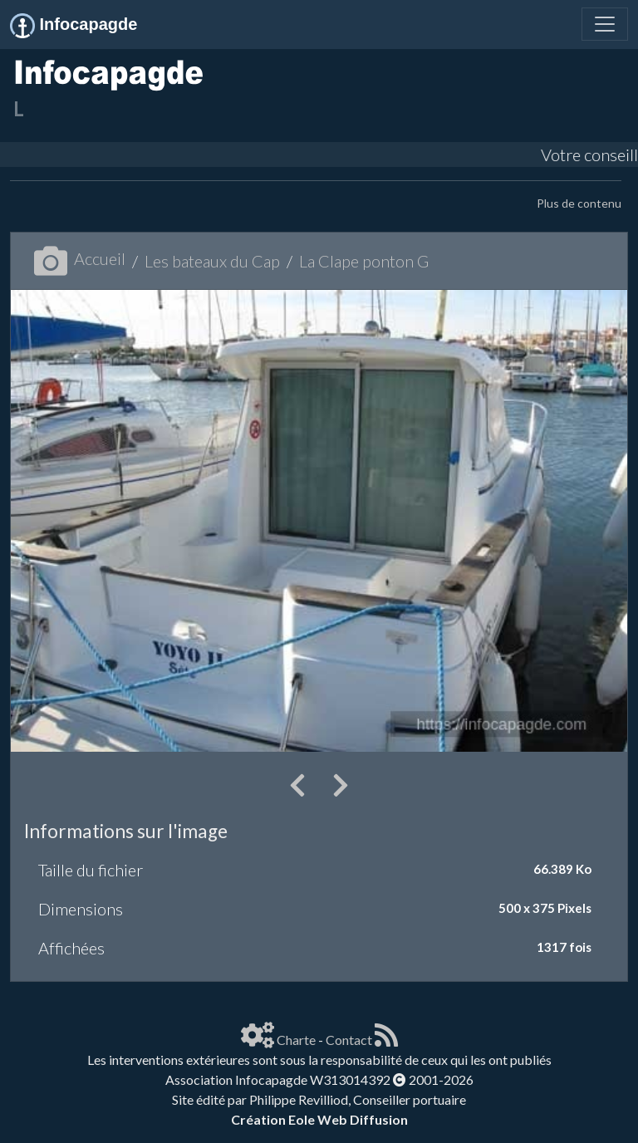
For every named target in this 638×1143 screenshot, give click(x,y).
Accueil (79, 258)
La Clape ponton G (364, 261)
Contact (349, 1039)
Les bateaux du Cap (212, 261)
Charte (296, 1039)
